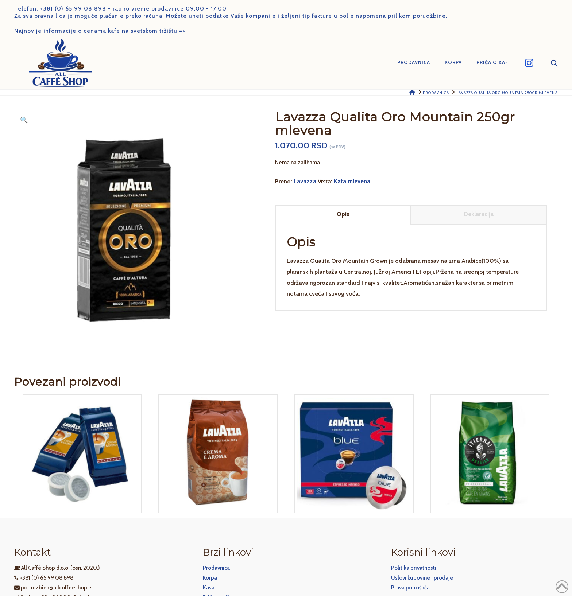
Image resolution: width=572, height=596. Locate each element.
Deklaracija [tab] (479, 214)
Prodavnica (216, 568)
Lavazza (305, 181)
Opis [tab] (343, 214)
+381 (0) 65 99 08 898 (73, 8)
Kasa (208, 587)
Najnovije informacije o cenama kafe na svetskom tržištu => (99, 30)
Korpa (210, 577)
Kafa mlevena (352, 181)
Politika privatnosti (413, 568)
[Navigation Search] (549, 63)
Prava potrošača (410, 587)
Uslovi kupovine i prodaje (422, 577)
